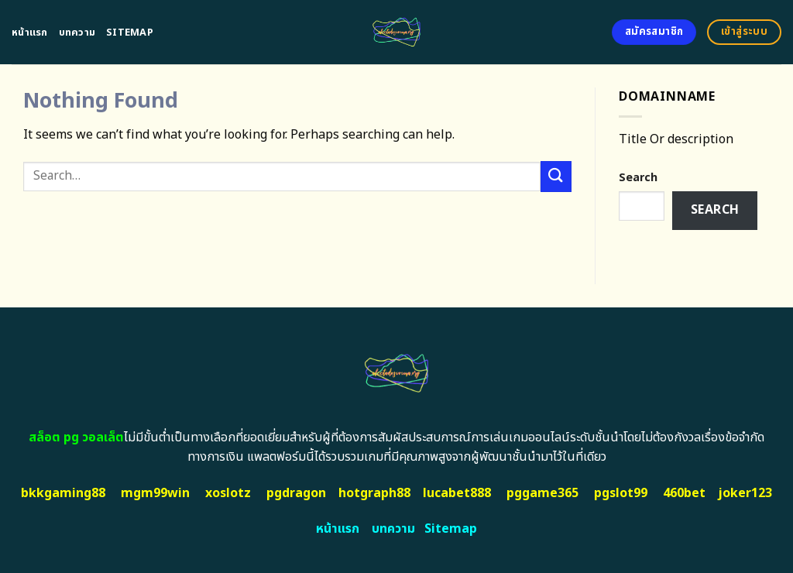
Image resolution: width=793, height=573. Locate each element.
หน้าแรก (30, 32)
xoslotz (228, 493)
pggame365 (542, 493)
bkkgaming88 (63, 493)
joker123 (745, 493)
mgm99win (155, 493)
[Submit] (556, 176)
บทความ (77, 32)
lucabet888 (457, 493)
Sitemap (129, 32)
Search (638, 178)
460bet (684, 493)
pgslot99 (620, 493)
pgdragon (296, 493)
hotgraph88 (374, 493)
